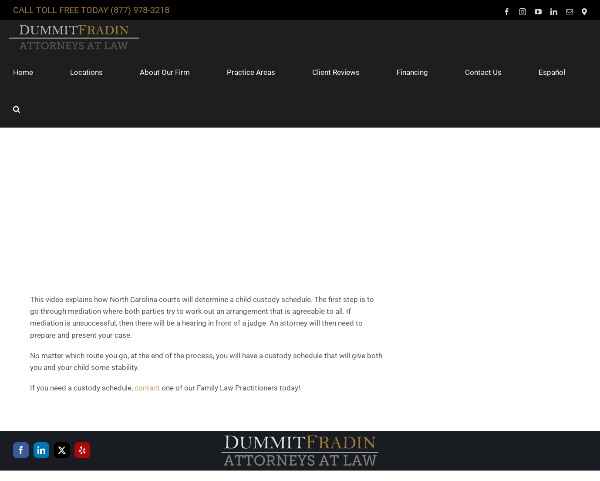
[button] (16, 109)
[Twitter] (62, 450)
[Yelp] (82, 450)
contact (147, 387)
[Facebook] (21, 450)
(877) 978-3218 (140, 10)
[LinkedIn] (41, 450)
